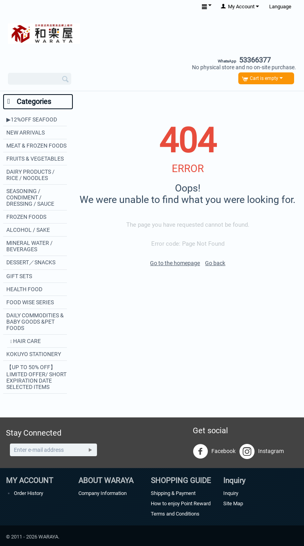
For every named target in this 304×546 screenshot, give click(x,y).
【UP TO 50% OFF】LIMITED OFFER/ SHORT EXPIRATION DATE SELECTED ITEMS (36, 377)
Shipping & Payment (173, 493)
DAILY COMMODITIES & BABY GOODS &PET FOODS (35, 321)
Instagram (261, 451)
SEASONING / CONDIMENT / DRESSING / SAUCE (30, 197)
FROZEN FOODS (26, 217)
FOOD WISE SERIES (30, 302)
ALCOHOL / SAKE (28, 230)
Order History (28, 493)
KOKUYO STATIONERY (33, 354)
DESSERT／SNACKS (30, 262)
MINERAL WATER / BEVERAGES (29, 246)
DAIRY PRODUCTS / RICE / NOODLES (30, 175)
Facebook (214, 451)
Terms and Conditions (175, 514)
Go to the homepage (175, 263)
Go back (215, 263)
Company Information (102, 493)
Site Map (233, 503)
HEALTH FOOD (24, 289)
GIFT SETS (19, 276)
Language (280, 6)
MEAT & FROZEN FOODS (36, 145)
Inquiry (230, 493)
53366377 (244, 60)
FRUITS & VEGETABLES (35, 158)
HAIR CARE (26, 341)
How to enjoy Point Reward (181, 503)
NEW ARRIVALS (25, 132)
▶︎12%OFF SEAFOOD (31, 119)
